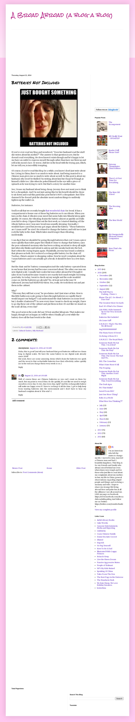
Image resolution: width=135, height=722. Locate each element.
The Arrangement (114, 123)
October (103, 282)
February (104, 422)
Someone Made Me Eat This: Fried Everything (110, 380)
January (103, 426)
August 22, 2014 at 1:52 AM (41, 348)
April (102, 415)
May (102, 412)
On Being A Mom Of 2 (108, 336)
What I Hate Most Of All (109, 365)
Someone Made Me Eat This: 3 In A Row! (109, 344)
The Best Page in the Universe (110, 577)
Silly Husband (37, 331)
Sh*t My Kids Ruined (106, 568)
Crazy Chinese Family (106, 534)
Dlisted (100, 540)
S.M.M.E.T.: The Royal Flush (111, 339)
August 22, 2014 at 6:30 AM (36, 375)
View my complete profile (105, 510)
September (104, 286)
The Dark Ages (105, 384)
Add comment (18, 401)
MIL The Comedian (107, 361)
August (103, 289)
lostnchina (101, 588)
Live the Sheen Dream (106, 559)
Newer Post (17, 468)
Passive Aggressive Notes (108, 562)
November (104, 279)
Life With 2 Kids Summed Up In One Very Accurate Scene (110, 312)
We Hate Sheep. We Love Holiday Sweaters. (107, 584)
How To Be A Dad (104, 549)
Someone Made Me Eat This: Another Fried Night (109, 373)
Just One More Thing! (108, 394)
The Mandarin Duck (105, 580)
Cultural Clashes (25, 331)
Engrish (100, 543)
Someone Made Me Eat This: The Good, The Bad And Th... (111, 356)
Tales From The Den (106, 574)
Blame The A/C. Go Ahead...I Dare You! (111, 298)
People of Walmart (105, 565)
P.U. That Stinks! (106, 388)
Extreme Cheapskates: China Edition (114, 166)
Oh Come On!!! (105, 320)
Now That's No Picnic (115, 249)
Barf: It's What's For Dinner (111, 306)
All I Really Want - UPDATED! (115, 137)
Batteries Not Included (108, 317)
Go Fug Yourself (104, 545)
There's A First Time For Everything (115, 180)
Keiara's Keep (103, 556)
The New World (115, 220)
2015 (100, 269)
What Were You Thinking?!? (111, 401)
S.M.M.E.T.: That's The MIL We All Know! (110, 325)
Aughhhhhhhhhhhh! (108, 329)
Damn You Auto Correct (107, 537)
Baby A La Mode (106, 398)
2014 (100, 273)
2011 (100, 437)
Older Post (80, 468)
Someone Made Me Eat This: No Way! (109, 349)
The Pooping (104, 368)
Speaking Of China (105, 571)
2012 (100, 433)
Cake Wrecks (102, 523)
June (102, 409)
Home (49, 468)
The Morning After (114, 207)
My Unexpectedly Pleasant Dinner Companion (116, 236)
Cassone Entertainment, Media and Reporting (107, 527)
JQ (19, 375)
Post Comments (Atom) (33, 472)
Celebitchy (101, 531)
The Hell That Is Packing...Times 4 (108, 293)
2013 (100, 430)
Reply (20, 367)
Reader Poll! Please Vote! (114, 151)
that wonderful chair (55, 211)
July (101, 405)
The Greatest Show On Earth (111, 303)
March (103, 419)
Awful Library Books (105, 520)
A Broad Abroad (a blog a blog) (62, 15)
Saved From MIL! (106, 391)
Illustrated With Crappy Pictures (107, 552)
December (104, 275)
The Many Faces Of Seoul (110, 333)
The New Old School (114, 193)
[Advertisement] (67, 50)
